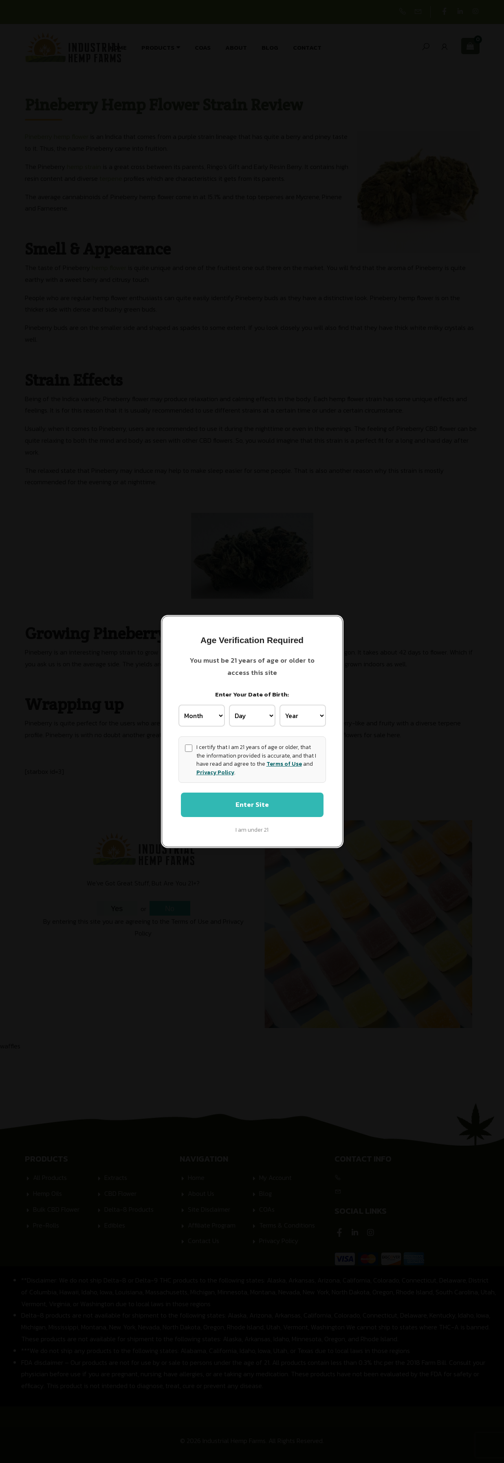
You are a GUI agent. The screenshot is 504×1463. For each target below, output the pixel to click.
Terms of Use (284, 763)
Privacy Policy (215, 771)
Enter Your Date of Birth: (252, 694)
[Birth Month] (201, 715)
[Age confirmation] (188, 747)
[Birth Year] (303, 715)
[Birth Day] (252, 715)
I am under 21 (252, 830)
